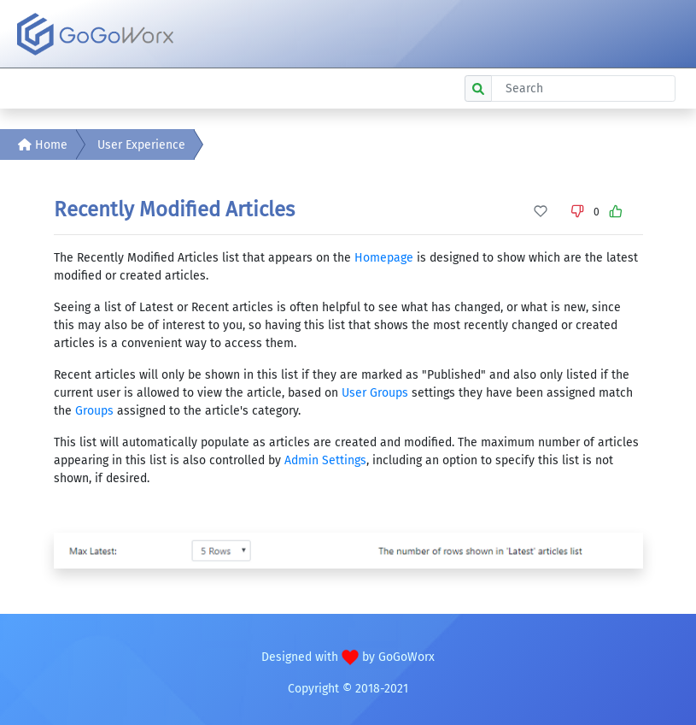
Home (42, 145)
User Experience (141, 145)
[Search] (583, 88)
